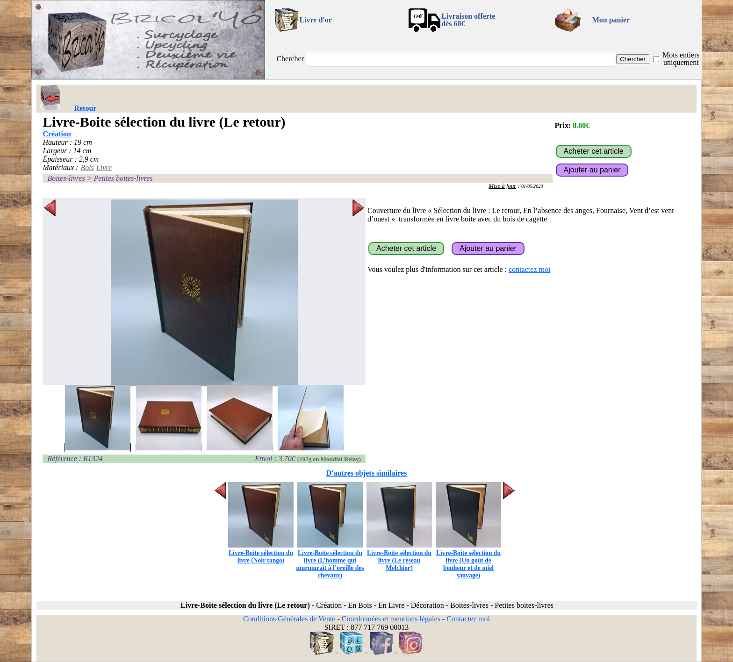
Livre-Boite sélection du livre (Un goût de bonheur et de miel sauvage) (468, 560)
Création (57, 134)
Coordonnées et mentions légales (391, 619)
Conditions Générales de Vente (289, 619)
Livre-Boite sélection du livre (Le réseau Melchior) (399, 556)
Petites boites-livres (122, 178)
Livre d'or (315, 20)
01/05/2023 (532, 186)
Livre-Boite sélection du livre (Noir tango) (261, 553)
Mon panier (611, 20)
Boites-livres (66, 178)
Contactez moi (468, 619)
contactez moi (529, 269)
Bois (86, 167)
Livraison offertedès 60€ (468, 20)
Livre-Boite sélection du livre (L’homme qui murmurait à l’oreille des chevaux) (330, 560)
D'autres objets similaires (366, 473)
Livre (104, 167)
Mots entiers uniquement (681, 58)
